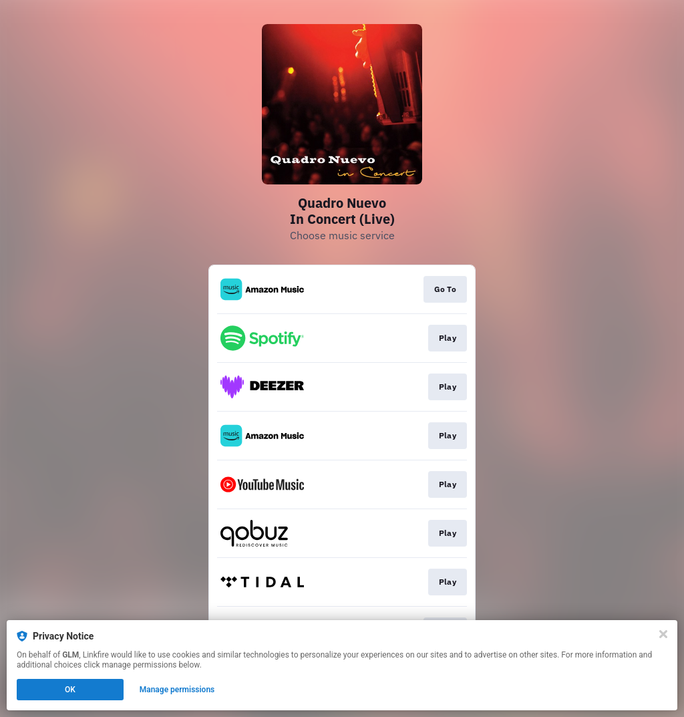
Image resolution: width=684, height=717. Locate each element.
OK (70, 689)
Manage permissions (177, 689)
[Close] (663, 634)
